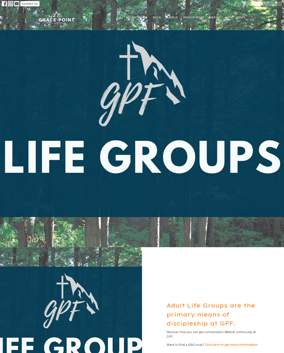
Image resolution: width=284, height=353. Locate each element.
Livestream (136, 17)
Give (157, 17)
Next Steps (235, 17)
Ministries (193, 17)
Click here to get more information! (231, 344)
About (172, 17)
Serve (215, 17)
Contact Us (30, 3)
